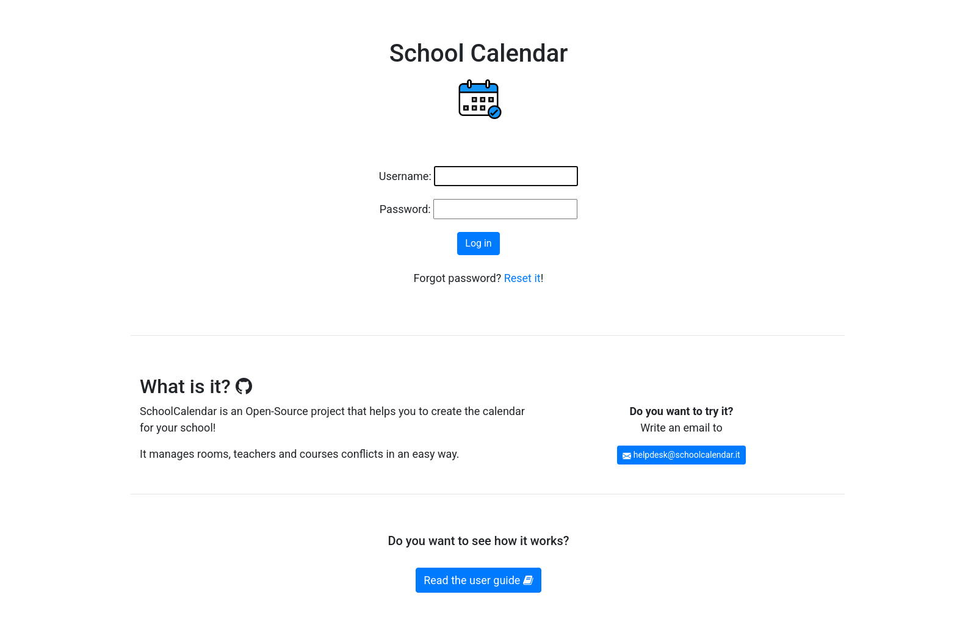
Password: (405, 209)
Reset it (522, 278)
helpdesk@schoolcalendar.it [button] (681, 455)
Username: (405, 176)
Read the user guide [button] (478, 580)
